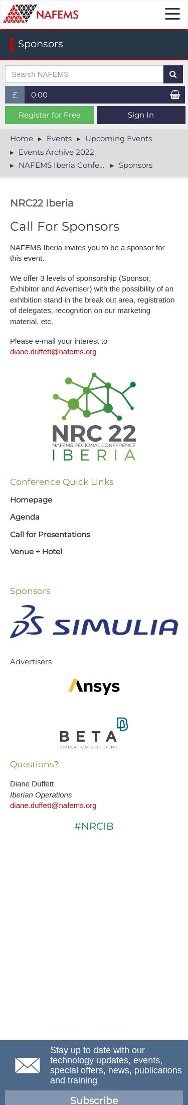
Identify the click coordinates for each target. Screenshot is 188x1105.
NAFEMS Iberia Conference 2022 (80, 165)
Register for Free (50, 115)
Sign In (141, 115)
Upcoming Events (118, 138)
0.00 (39, 94)
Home (21, 138)
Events (59, 138)
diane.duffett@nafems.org (53, 351)
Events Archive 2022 (56, 152)
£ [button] (19, 97)
